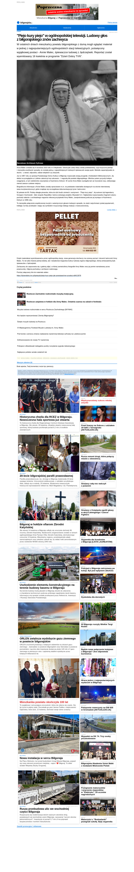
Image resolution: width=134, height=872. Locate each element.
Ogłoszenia (100, 28)
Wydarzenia (67, 28)
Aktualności (33, 28)
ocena (37, 282)
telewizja (46, 358)
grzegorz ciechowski (57, 358)
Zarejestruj (71, 374)
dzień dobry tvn (72, 358)
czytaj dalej (112, 210)
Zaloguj (66, 374)
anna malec (25, 358)
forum (21, 282)
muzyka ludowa (36, 358)
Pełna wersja (112, 22)
